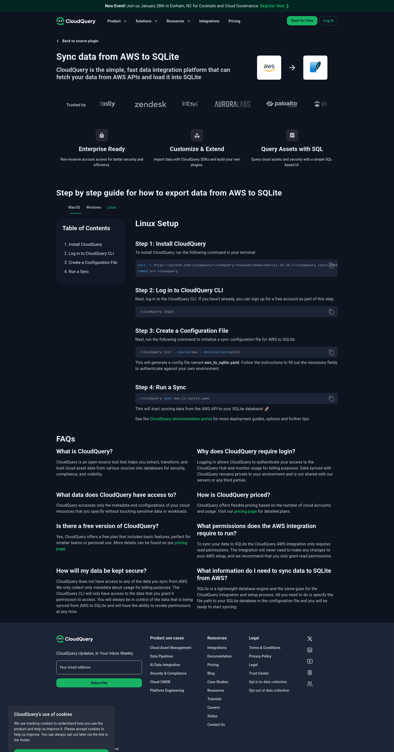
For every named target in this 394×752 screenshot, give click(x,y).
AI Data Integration (165, 665)
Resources (179, 21)
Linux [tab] (111, 207)
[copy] (331, 265)
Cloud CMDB (160, 682)
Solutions (147, 21)
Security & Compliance (168, 673)
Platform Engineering (167, 690)
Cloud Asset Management (170, 648)
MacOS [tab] (74, 207)
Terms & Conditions (264, 648)
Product (118, 21)
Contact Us (216, 725)
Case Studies (217, 682)
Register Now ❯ (274, 6)
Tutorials (214, 699)
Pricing (234, 21)
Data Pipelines (161, 656)
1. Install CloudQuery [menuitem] (83, 244)
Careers (213, 708)
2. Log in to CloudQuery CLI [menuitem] (89, 253)
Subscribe (99, 683)
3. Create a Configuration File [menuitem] (90, 262)
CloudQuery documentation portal (181, 418)
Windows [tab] (93, 207)
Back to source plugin (76, 40)
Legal (253, 665)
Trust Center (259, 673)
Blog (211, 673)
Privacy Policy (260, 656)
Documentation (219, 656)
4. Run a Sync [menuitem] (76, 271)
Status (212, 716)
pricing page (245, 511)
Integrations (209, 21)
